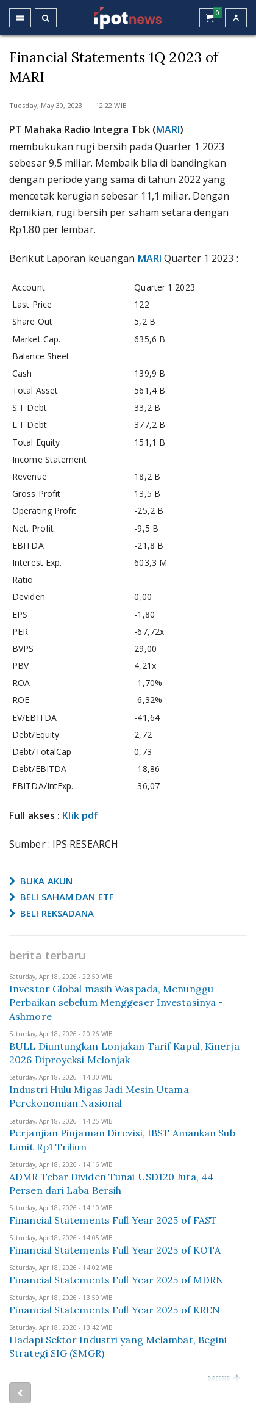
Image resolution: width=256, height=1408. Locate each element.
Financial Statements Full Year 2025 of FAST (113, 1220)
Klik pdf (80, 815)
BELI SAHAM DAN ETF (61, 896)
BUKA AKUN (41, 881)
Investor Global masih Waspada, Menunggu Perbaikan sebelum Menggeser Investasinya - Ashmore (116, 1002)
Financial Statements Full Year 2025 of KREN (114, 1310)
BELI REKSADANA (51, 913)
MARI (168, 129)
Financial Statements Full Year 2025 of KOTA (115, 1250)
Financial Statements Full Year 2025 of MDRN (116, 1280)
